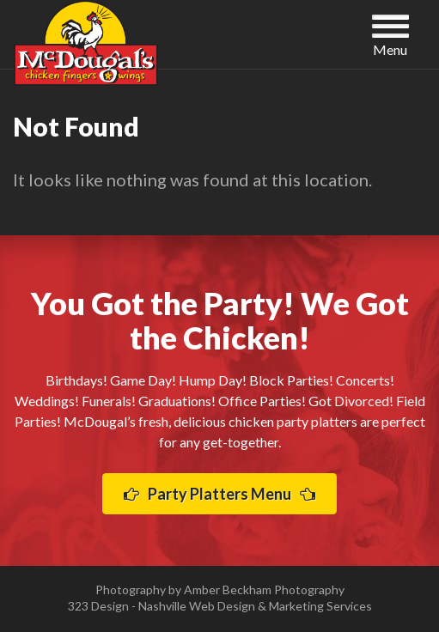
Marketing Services (320, 606)
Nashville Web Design (196, 606)
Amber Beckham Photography (264, 589)
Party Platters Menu (219, 493)
